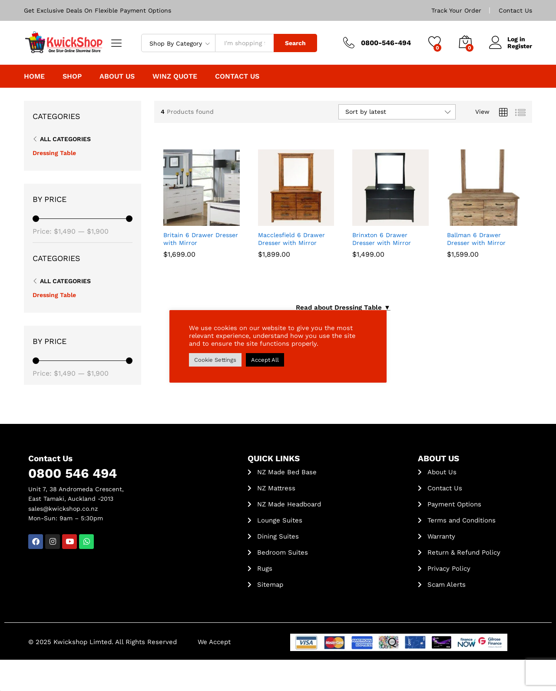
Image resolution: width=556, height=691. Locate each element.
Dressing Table (54, 152)
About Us (117, 76)
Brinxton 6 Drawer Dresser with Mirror (381, 238)
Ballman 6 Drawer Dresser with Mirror (476, 238)
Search (295, 43)
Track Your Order (456, 10)
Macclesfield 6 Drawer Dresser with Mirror (291, 238)
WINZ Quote (174, 76)
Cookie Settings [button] (215, 360)
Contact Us (515, 10)
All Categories (65, 139)
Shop (72, 76)
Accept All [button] (265, 360)
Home (34, 76)
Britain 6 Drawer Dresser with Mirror (200, 238)
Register (519, 46)
